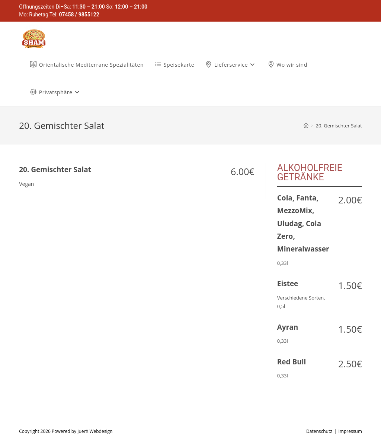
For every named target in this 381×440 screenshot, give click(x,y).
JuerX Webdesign (94, 431)
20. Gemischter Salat (339, 125)
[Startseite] (306, 125)
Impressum (350, 431)
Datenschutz (319, 431)
